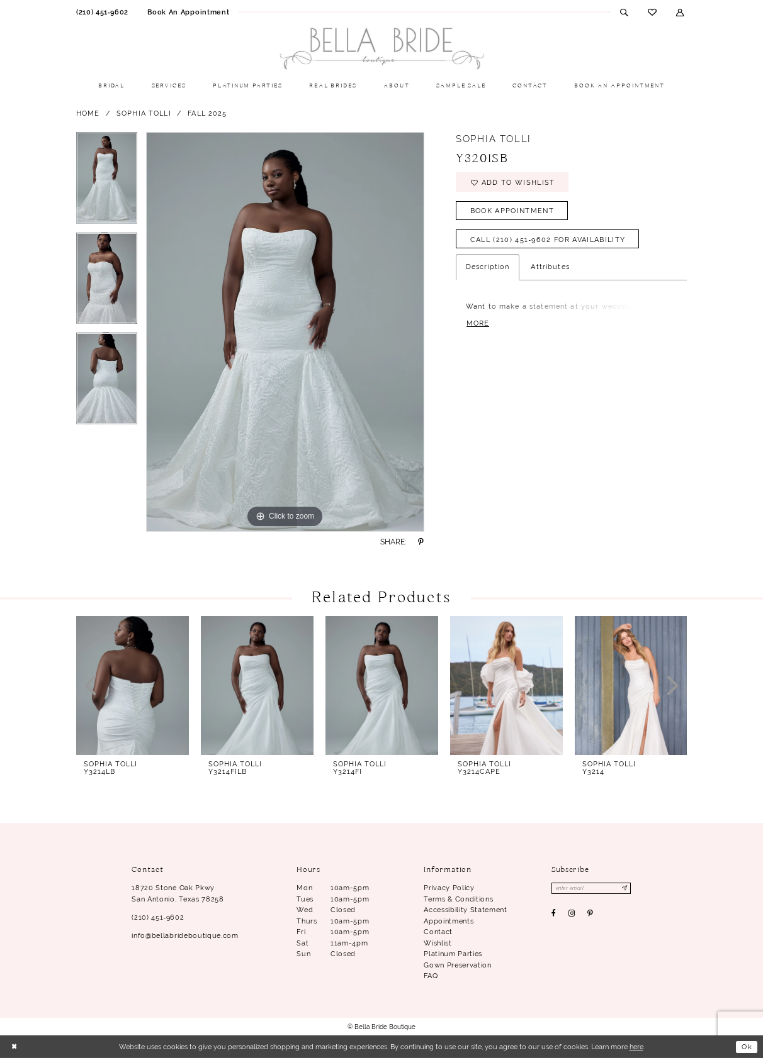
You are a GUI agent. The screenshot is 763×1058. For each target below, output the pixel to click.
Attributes (550, 267)
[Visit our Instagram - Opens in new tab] (571, 913)
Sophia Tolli (143, 113)
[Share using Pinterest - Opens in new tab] (421, 541)
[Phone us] (102, 12)
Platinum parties (453, 953)
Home (88, 113)
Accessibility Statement (465, 909)
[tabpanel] (106, 182)
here (636, 1046)
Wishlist (437, 943)
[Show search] (624, 12)
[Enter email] (591, 888)
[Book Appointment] (188, 12)
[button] (680, 12)
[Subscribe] (625, 888)
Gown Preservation (457, 965)
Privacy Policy (449, 887)
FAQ (431, 975)
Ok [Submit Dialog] (747, 1046)
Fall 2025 (207, 113)
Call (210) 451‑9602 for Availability (548, 239)
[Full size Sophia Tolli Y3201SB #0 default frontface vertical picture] (285, 332)
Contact (438, 931)
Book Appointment (512, 210)
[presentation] (132, 685)
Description (488, 267)
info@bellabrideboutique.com (185, 935)
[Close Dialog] (14, 1047)
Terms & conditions (458, 899)
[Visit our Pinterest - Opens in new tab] (590, 913)
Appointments (448, 921)
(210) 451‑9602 (158, 917)
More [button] (477, 323)
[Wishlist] (652, 12)
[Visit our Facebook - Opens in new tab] (554, 913)
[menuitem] (102, 12)
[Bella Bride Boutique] (381, 49)
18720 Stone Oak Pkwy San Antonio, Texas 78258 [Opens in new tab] (177, 893)
